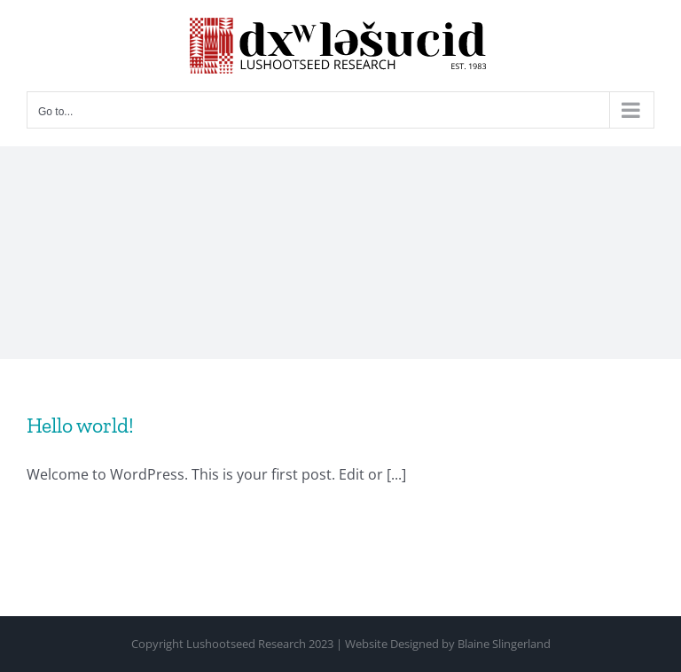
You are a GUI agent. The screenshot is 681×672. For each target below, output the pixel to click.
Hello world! (80, 425)
